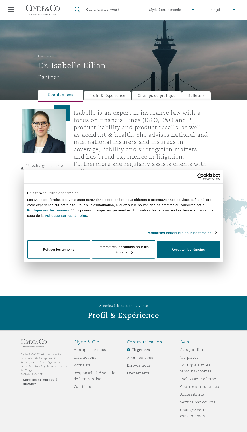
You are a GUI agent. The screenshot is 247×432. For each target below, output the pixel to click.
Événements (138, 373)
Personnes (45, 56)
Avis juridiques (194, 349)
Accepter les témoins (188, 249)
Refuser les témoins (59, 249)
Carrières (82, 386)
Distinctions (85, 357)
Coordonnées (60, 94)
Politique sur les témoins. (48, 210)
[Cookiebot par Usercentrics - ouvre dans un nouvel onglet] (200, 176)
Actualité (82, 365)
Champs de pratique (156, 95)
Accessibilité (192, 394)
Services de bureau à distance (40, 382)
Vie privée (189, 357)
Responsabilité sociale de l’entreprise (94, 376)
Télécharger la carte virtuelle (44, 168)
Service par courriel (198, 402)
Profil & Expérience (107, 95)
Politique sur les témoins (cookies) (196, 368)
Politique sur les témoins (66, 215)
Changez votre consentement (193, 413)
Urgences (141, 349)
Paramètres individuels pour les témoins (179, 232)
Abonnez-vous (140, 357)
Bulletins (196, 95)
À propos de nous (90, 349)
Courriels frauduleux (199, 386)
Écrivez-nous (139, 365)
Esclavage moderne (198, 379)
